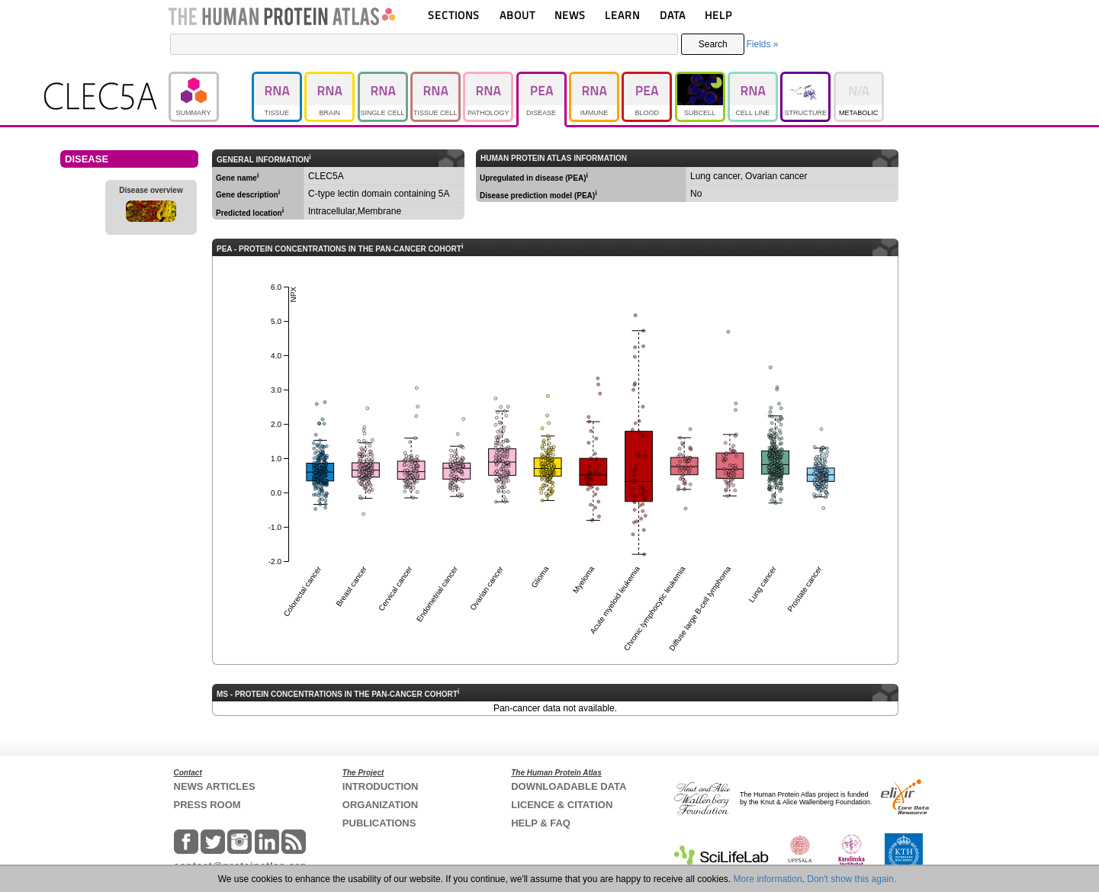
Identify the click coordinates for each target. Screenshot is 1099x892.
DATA (673, 15)
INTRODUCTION (380, 786)
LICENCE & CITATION (561, 804)
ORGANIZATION (380, 804)
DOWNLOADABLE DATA (568, 786)
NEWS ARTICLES (214, 786)
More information (768, 879)
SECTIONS (454, 15)
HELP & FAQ (540, 823)
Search (713, 44)
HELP (718, 15)
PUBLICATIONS (379, 823)
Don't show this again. (851, 879)
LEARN (622, 15)
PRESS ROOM (207, 804)
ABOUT (517, 15)
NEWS (570, 15)
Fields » (762, 44)
